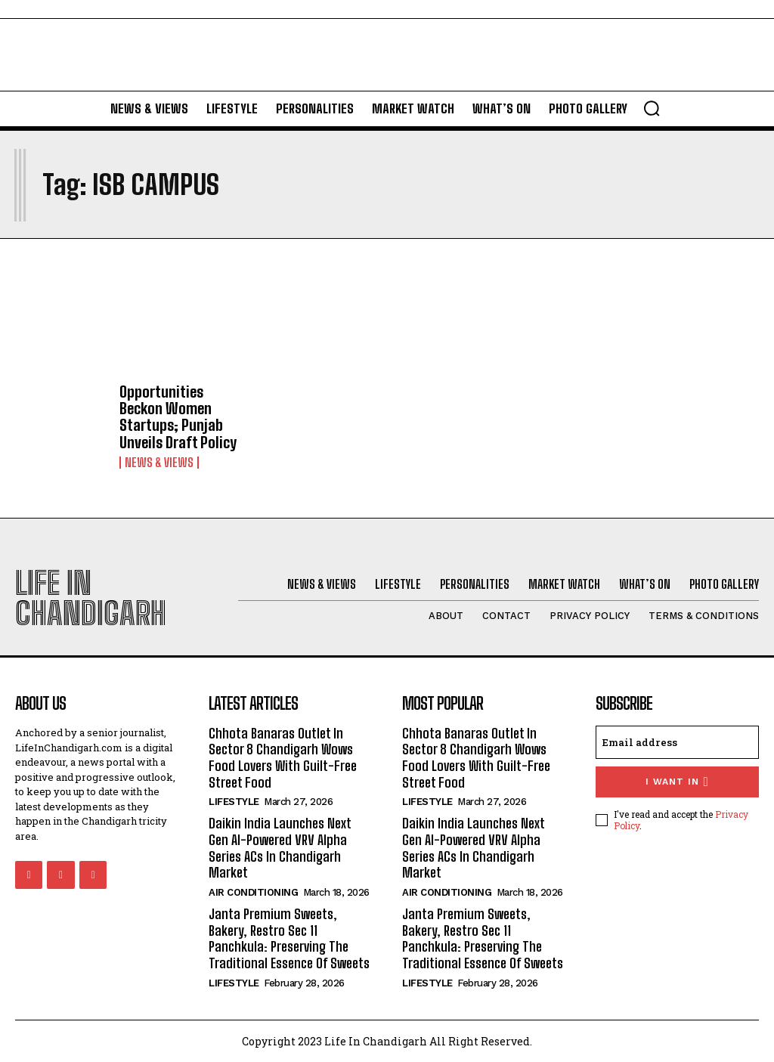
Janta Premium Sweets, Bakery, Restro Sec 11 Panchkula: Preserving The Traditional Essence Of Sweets (289, 938)
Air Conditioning (253, 891)
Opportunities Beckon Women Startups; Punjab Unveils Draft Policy (178, 416)
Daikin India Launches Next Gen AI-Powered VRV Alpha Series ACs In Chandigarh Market (280, 848)
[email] (677, 741)
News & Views (159, 462)
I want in (677, 781)
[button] (651, 108)
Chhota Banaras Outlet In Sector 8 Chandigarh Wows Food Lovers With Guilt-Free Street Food (282, 757)
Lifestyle (234, 801)
